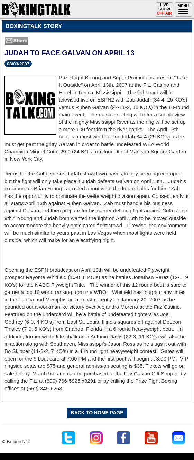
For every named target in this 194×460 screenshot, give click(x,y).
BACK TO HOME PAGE (97, 412)
